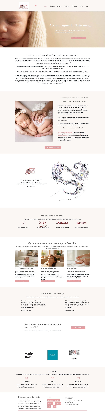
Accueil (45, 6)
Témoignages (74, 6)
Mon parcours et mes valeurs (55, 6)
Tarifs (81, 6)
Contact (87, 6)
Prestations (67, 6)
